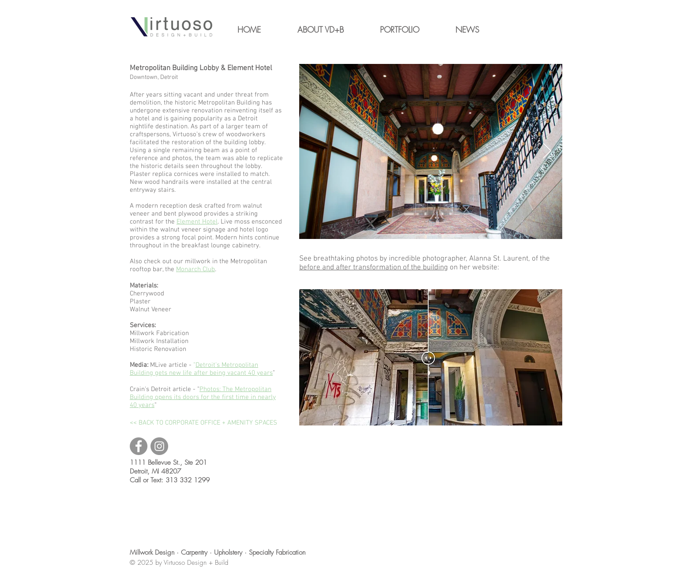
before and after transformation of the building (373, 267)
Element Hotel (197, 222)
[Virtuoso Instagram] (159, 446)
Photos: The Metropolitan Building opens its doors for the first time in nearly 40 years (203, 397)
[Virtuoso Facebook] (138, 446)
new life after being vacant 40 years (221, 373)
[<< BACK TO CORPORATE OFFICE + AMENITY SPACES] (203, 423)
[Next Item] (547, 151)
